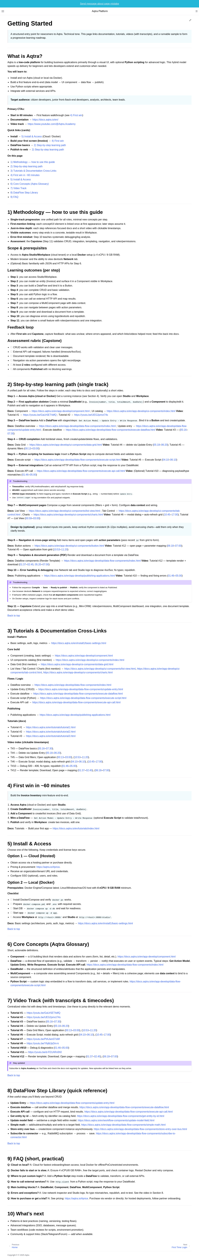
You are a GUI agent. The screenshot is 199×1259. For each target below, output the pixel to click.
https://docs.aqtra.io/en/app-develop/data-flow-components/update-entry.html (80, 689)
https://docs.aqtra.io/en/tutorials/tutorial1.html (50, 727)
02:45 (30, 564)
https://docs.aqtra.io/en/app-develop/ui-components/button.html (69, 545)
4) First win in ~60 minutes (24, 175)
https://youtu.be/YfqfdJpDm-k (43, 1043)
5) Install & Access (31, 136)
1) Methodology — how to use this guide (32, 162)
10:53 (57, 549)
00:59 (28, 518)
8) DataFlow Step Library (24, 192)
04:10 (166, 459)
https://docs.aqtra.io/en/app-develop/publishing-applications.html (79, 575)
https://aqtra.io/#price (48, 867)
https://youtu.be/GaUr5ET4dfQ (40, 414)
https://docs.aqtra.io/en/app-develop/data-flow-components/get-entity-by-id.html (120, 1116)
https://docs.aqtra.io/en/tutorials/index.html (76, 828)
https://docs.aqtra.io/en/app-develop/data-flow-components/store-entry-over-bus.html (140, 1129)
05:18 (157, 444)
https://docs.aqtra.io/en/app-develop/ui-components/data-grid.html (65, 444)
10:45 (167, 514)
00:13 (28, 448)
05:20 (38, 564)
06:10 (173, 459)
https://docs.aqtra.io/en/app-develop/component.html (61, 411)
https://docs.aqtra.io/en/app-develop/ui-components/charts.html (68, 514)
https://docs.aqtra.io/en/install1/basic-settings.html (78, 643)
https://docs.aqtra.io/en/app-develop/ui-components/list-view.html (64, 510)
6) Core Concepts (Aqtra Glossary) (29, 184)
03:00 (35, 448)
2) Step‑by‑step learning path (50, 145)
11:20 (64, 549)
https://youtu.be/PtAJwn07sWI (43, 1039)
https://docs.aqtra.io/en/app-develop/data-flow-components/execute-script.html (77, 459)
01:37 (23, 564)
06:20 (164, 444)
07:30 (10, 433)
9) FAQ (14, 197)
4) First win (76, 115)
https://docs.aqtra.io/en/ (45, 119)
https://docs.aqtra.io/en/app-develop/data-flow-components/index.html (77, 426)
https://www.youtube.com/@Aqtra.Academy (52, 124)
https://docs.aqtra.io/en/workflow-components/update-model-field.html (116, 1120)
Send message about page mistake (99, 3)
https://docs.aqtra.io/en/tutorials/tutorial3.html (50, 736)
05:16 (183, 429)
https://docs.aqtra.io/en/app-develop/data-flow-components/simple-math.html (123, 1124)
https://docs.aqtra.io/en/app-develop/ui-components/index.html (141, 411)
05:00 (33, 474)
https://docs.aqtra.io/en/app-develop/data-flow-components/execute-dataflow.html (110, 429)
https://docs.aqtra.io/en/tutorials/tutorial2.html (50, 731)
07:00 (178, 545)
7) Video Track (18, 188)
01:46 (25, 474)
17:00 (175, 514)
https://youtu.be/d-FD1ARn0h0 (45, 1052)
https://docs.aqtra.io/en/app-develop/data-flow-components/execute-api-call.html (81, 471)
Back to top (13, 615)
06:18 (170, 545)
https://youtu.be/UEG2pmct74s (91, 414)
